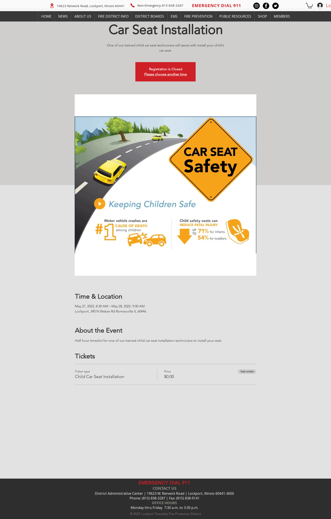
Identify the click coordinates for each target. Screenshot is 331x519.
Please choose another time (165, 74)
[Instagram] (256, 6)
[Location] (52, 6)
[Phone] (132, 5)
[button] (309, 5)
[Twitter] (275, 6)
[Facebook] (266, 6)
